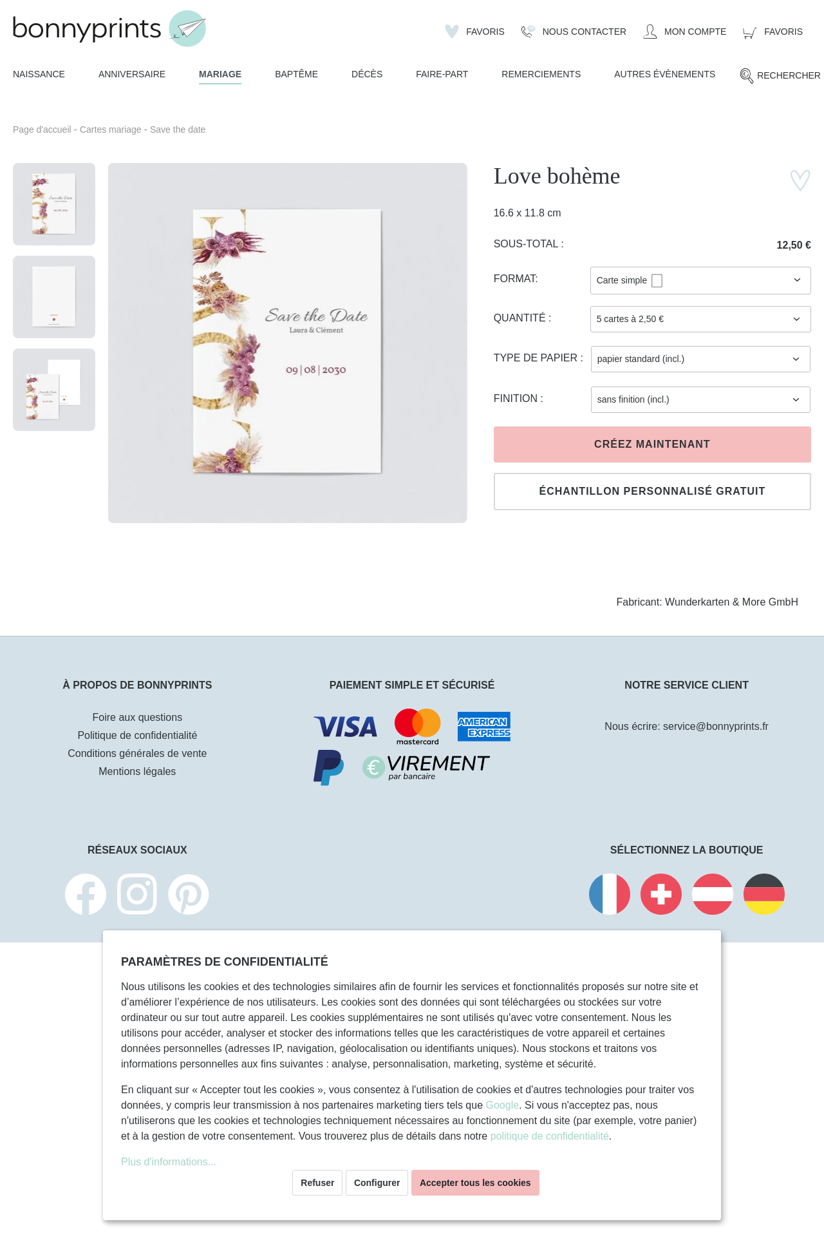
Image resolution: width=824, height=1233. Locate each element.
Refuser (317, 1183)
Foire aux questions (138, 717)
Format (515, 278)
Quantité (521, 317)
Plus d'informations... (168, 1161)
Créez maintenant (652, 444)
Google (502, 1105)
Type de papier (537, 357)
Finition (517, 398)
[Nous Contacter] (574, 31)
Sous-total (527, 243)
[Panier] (773, 31)
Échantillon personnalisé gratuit (652, 491)
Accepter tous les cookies (475, 1183)
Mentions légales (137, 771)
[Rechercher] (779, 76)
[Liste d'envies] (474, 31)
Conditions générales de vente (137, 753)
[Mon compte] (685, 31)
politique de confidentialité (550, 1136)
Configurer (377, 1183)
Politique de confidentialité (137, 735)
